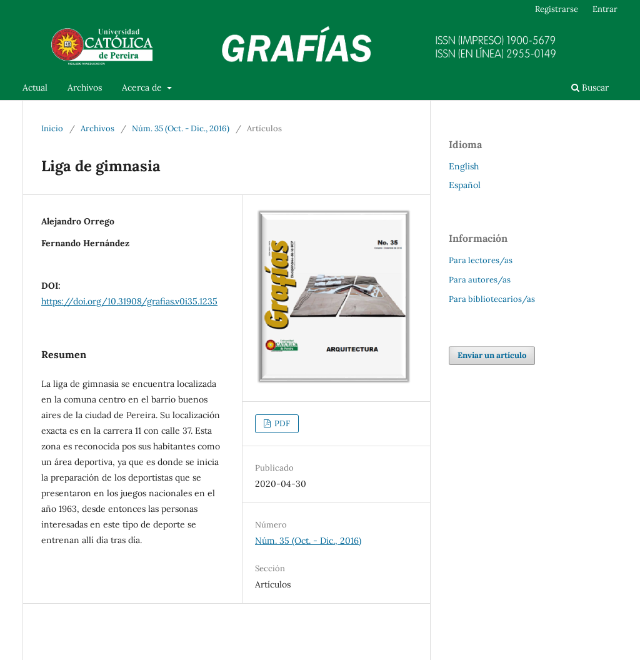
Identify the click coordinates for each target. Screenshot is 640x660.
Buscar (590, 87)
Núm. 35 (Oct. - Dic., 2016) (180, 128)
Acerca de (143, 87)
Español (465, 185)
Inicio (52, 128)
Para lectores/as (480, 260)
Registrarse (556, 9)
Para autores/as (480, 279)
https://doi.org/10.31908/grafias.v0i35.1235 (129, 301)
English (464, 166)
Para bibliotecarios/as (492, 299)
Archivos (85, 87)
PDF (281, 423)
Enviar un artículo (492, 355)
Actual (35, 87)
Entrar (605, 9)
